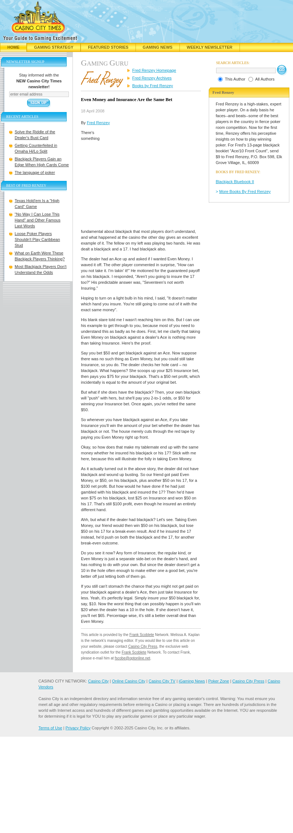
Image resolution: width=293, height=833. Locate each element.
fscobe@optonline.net (132, 658)
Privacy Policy (78, 728)
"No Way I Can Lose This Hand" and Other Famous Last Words (37, 220)
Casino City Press (142, 646)
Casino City (98, 681)
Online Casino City (128, 681)
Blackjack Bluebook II (235, 181)
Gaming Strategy (53, 47)
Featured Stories (108, 47)
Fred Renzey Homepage (154, 70)
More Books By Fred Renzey (245, 191)
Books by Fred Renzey (152, 85)
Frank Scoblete (141, 635)
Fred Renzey (98, 122)
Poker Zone (218, 681)
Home (13, 47)
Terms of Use (50, 728)
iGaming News (192, 681)
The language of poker (35, 172)
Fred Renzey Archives (152, 78)
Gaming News (158, 47)
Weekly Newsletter (210, 47)
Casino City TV (162, 681)
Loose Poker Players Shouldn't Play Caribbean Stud (37, 239)
